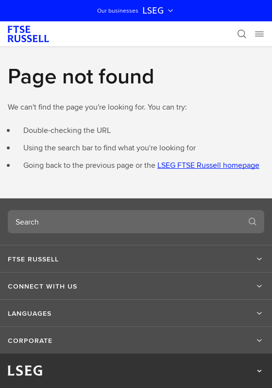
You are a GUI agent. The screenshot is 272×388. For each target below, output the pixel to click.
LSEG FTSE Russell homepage (208, 165)
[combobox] (124, 221)
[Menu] (259, 34)
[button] (136, 259)
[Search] (242, 34)
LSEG (158, 11)
